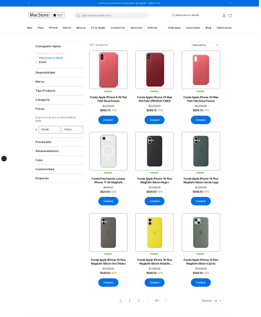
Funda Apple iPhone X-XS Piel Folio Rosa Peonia (108, 99)
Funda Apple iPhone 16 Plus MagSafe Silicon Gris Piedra (108, 261)
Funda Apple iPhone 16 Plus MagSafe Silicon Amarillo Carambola (154, 262)
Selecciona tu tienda (51, 58)
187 (157, 300)
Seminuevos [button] (224, 27)
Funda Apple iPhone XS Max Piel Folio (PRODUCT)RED (154, 99)
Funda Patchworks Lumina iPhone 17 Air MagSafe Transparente (108, 180)
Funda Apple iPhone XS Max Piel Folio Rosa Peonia (201, 99)
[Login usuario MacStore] (224, 15)
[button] (28, 3)
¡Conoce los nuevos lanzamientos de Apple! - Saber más (129, 3)
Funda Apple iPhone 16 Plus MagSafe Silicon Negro (154, 180)
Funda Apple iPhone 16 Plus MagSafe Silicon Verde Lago (201, 180)
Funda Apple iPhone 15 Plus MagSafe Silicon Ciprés (201, 261)
